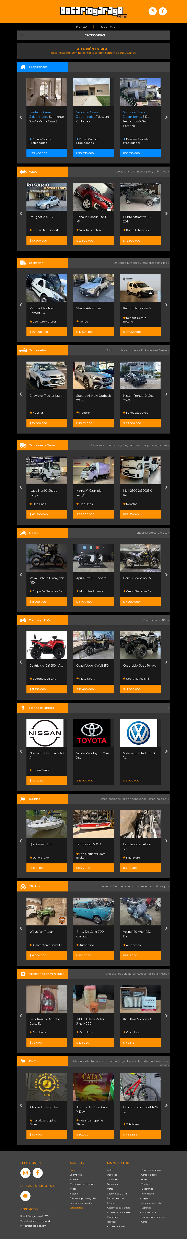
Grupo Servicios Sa (137, 591)
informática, (110, 1061)
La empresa (76, 1174)
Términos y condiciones (82, 1184)
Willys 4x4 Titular (41, 932)
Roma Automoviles (137, 230)
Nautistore (131, 857)
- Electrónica (146, 1188)
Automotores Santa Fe (46, 945)
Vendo (82, 321)
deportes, (144, 1061)
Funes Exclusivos (135, 412)
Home (73, 1170)
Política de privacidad (81, 1203)
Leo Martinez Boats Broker (90, 855)
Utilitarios (112, 1174)
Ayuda (73, 1188)
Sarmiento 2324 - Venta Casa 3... (47, 116)
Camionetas (113, 1179)
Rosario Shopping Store (43, 1122)
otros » (164, 1065)
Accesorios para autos (118, 1207)
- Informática (147, 1193)
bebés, (132, 1061)
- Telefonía (145, 1184)
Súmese (74, 1179)
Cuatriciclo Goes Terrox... (140, 665)
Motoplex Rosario (89, 591)
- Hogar (144, 1198)
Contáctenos (76, 1207)
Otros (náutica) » (158, 798)
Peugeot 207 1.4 (41, 217)
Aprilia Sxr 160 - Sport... (92, 578)
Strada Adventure (88, 308)
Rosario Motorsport (44, 230)
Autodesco (85, 945)
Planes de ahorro (116, 1198)
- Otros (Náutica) (148, 1174)
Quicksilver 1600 (41, 844)
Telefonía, (78, 1061)
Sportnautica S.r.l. (43, 678)
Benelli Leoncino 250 (138, 578)
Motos (110, 1188)
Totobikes (131, 1124)
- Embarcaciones (116, 1226)
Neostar (36, 412)
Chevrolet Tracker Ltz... (46, 396)
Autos (110, 1170)
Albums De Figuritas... (45, 1107)
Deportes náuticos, (135, 798)
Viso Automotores (89, 230)
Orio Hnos (38, 504)
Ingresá (81, 26)
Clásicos (111, 1203)
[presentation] (20, 117)
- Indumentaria (148, 1212)
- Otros (143, 1221)
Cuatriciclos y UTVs (117, 1193)
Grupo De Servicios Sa (46, 591)
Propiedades (113, 1217)
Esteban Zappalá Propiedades (136, 140)
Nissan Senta (39, 770)
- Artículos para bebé (151, 1203)
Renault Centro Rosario (134, 319)
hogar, (122, 1061)
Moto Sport (85, 678)
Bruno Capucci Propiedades (41, 140)
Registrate (108, 26)
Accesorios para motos (152, 973)
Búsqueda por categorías (83, 1198)
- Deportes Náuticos (150, 1170)
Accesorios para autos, (121, 973)
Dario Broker (40, 857)
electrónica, (93, 1061)
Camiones (112, 1184)
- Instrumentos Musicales (153, 1217)
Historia (74, 1193)
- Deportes (145, 1207)
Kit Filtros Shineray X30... (140, 1019)
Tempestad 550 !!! (88, 844)
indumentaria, (160, 1061)
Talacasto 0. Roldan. (92, 116)
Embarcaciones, (111, 798)
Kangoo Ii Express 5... (138, 308)
